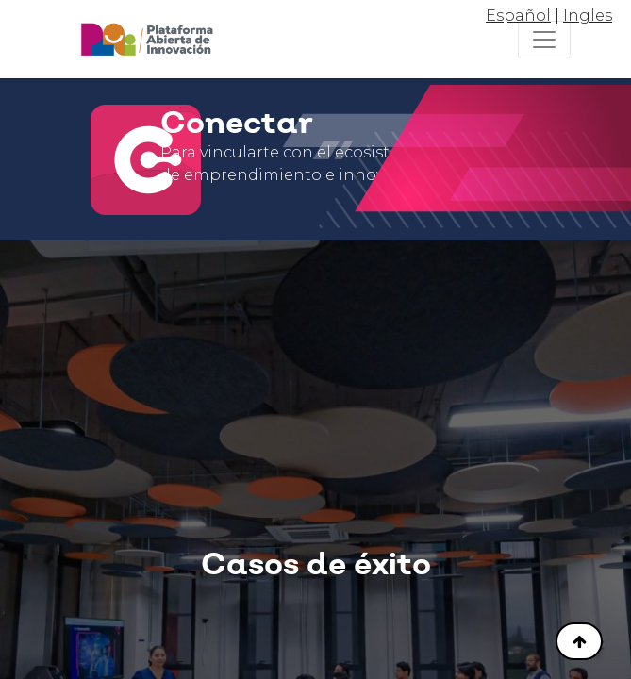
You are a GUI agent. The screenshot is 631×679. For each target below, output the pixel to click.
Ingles (587, 16)
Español (518, 16)
